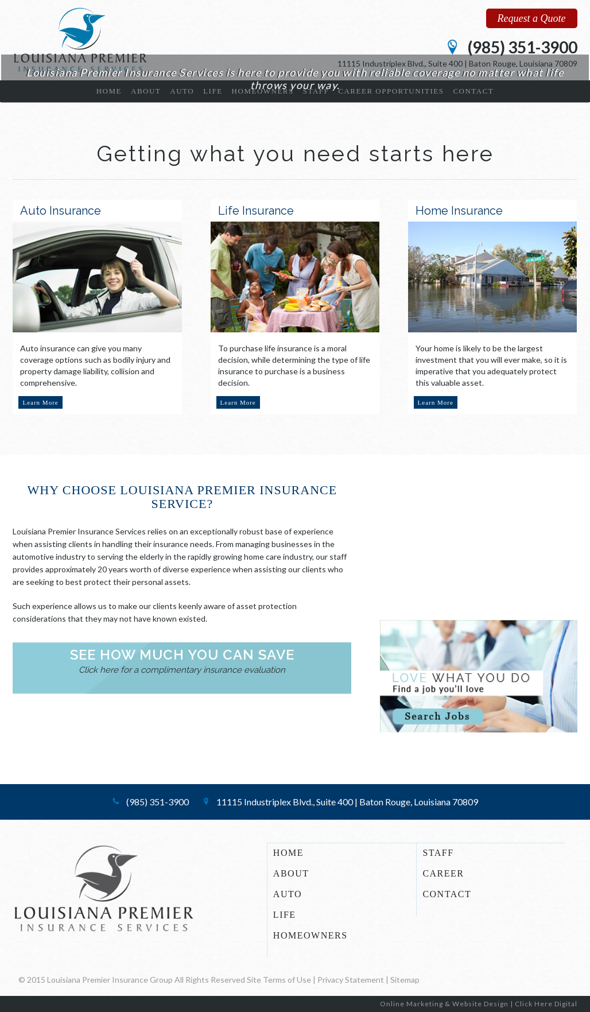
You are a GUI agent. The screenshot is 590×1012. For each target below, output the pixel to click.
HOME (288, 853)
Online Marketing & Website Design (444, 1003)
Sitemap (405, 979)
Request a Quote (532, 18)
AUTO (287, 894)
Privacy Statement (350, 979)
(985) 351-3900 (522, 47)
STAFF (437, 853)
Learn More (40, 402)
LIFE (284, 915)
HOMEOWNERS (310, 936)
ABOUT (291, 874)
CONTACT (446, 894)
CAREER (443, 874)
